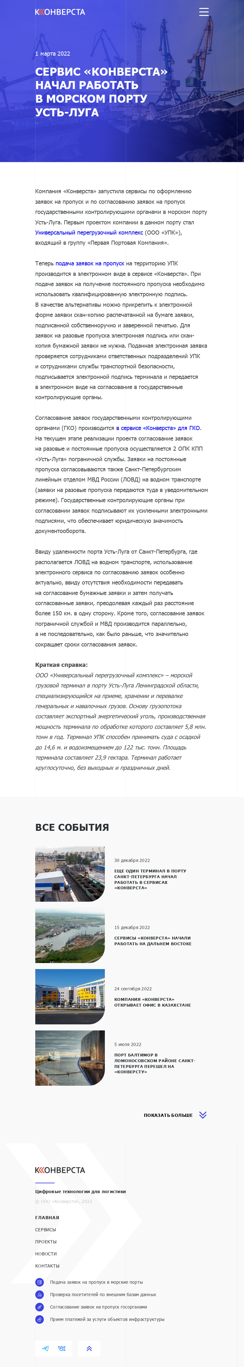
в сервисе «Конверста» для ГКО (158, 427)
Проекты (46, 1241)
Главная (47, 1217)
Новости (46, 1253)
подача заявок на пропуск (90, 263)
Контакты (47, 1265)
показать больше (175, 1115)
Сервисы (45, 1229)
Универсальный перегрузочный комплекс (89, 232)
